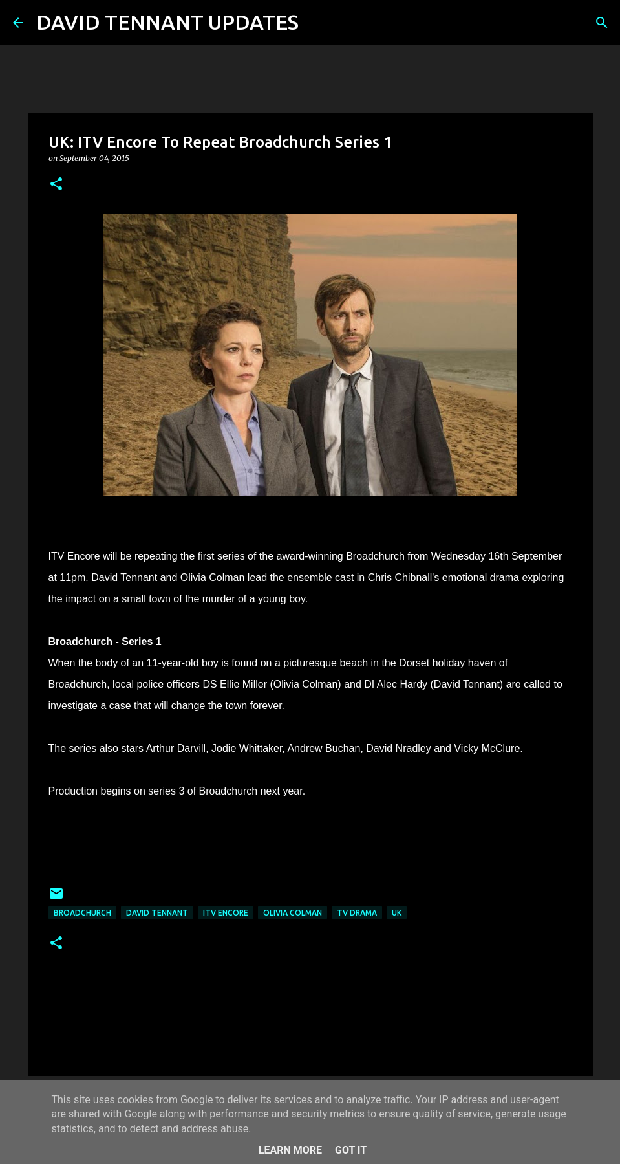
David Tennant (157, 912)
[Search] (317, 22)
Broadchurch (82, 912)
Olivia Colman (292, 912)
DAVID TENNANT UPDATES (167, 22)
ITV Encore (225, 912)
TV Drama (357, 912)
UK (396, 912)
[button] (56, 184)
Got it (351, 1150)
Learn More (290, 1150)
